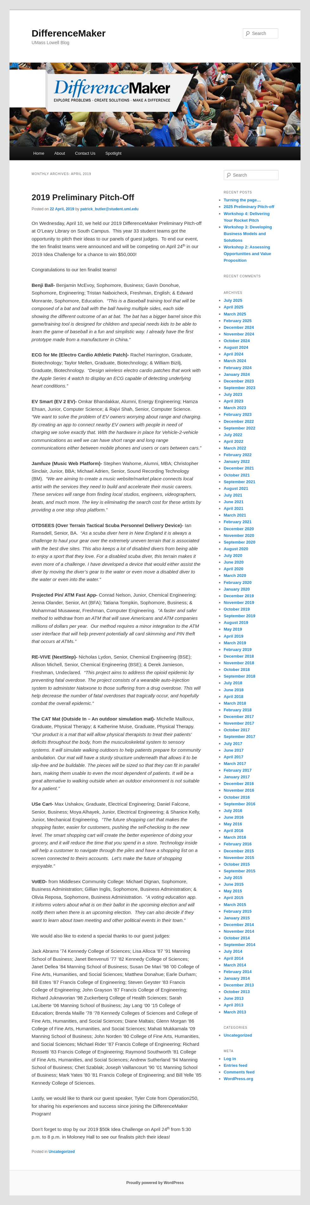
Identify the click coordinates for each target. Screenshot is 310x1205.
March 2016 (235, 837)
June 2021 (234, 501)
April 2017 (233, 757)
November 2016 (239, 790)
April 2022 (233, 441)
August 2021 (236, 488)
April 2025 (233, 307)
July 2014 (233, 951)
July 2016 (233, 810)
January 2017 (237, 777)
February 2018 (238, 709)
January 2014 (237, 978)
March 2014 (235, 965)
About (59, 153)
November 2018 (239, 662)
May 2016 (233, 824)
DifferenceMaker (69, 33)
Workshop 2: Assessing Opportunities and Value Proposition (247, 254)
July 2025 (233, 300)
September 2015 (239, 871)
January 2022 (237, 461)
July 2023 (233, 394)
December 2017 (239, 716)
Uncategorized (61, 1151)
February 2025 (238, 320)
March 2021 (235, 515)
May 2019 (233, 629)
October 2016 (237, 797)
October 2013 (237, 991)
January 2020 (237, 589)
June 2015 (234, 884)
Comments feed (239, 1072)
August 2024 (236, 347)
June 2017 (234, 750)
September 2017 (239, 736)
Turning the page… (242, 200)
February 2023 (238, 414)
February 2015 (238, 911)
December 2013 (239, 985)
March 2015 (235, 904)
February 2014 (238, 971)
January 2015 (237, 918)
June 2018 (234, 689)
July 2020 (233, 555)
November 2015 (239, 857)
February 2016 (238, 844)
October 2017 (237, 730)
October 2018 (237, 669)
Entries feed (235, 1065)
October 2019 (237, 609)
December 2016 (239, 783)
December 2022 (239, 421)
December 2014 (239, 924)
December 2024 (239, 327)
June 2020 (234, 562)
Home (38, 153)
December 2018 (239, 656)
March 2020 (235, 575)
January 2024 (237, 374)
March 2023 (235, 407)
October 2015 (237, 864)
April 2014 (233, 958)
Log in (230, 1058)
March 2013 (235, 1012)
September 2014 (239, 944)
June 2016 (234, 817)
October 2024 (237, 340)
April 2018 (233, 696)
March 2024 (235, 360)
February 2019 (238, 649)
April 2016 (233, 830)
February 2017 (238, 770)
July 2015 (233, 877)
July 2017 (233, 743)
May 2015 (233, 891)
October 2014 (237, 938)
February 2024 (238, 367)
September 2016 (239, 804)
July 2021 (233, 495)
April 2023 (233, 401)
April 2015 (233, 897)
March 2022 (235, 448)
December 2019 (239, 595)
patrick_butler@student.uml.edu (109, 209)
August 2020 (236, 548)
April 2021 (233, 508)
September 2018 (239, 676)
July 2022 (233, 434)
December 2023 (239, 381)
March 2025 (235, 314)
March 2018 (235, 703)
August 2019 (236, 622)
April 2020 (233, 568)
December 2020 (239, 528)
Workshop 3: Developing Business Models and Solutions (248, 234)
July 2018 (233, 682)
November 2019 (239, 602)
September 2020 (239, 542)
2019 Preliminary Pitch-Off (83, 197)
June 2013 (234, 998)
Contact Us (85, 153)
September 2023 (239, 387)
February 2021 (238, 521)
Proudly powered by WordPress (155, 1183)
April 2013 (233, 1005)
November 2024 (239, 334)
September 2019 (239, 615)
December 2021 (239, 468)
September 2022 (239, 428)
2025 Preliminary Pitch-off (249, 206)
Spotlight (113, 153)
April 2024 (233, 354)
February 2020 (238, 582)
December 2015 (239, 851)
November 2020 (239, 535)
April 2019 (233, 636)
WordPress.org (238, 1078)
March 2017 (235, 763)
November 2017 (239, 723)
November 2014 (239, 931)
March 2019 (235, 642)
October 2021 (237, 475)
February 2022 (238, 454)
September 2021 (239, 481)
